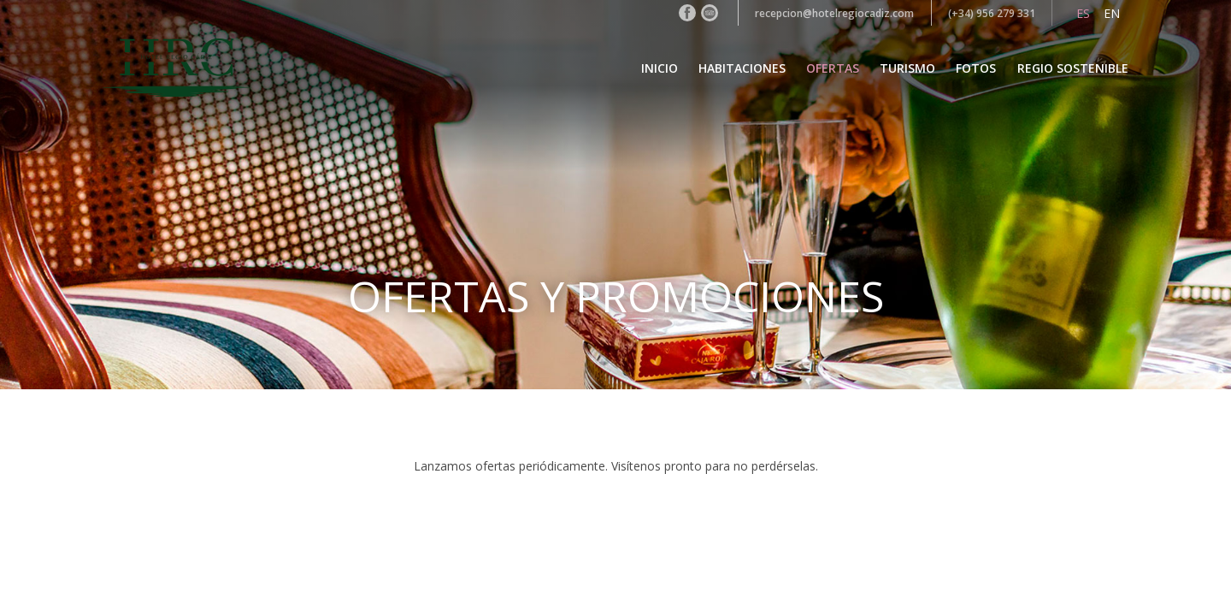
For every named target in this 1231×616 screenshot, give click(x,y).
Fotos (976, 68)
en (1112, 13)
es (1083, 13)
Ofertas (832, 68)
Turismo (907, 68)
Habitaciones (742, 68)
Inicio (659, 68)
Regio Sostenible (1072, 68)
